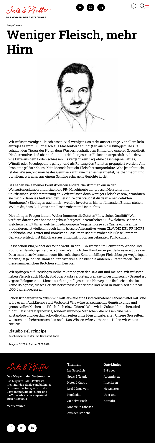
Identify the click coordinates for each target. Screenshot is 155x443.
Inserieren (111, 382)
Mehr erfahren (16, 406)
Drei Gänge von (78, 388)
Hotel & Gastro (77, 382)
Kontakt (109, 401)
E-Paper (109, 370)
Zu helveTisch (77, 401)
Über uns (110, 395)
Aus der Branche (79, 413)
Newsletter (111, 388)
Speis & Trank (77, 376)
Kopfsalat (74, 395)
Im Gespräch (76, 370)
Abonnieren (112, 376)
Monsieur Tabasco (80, 407)
